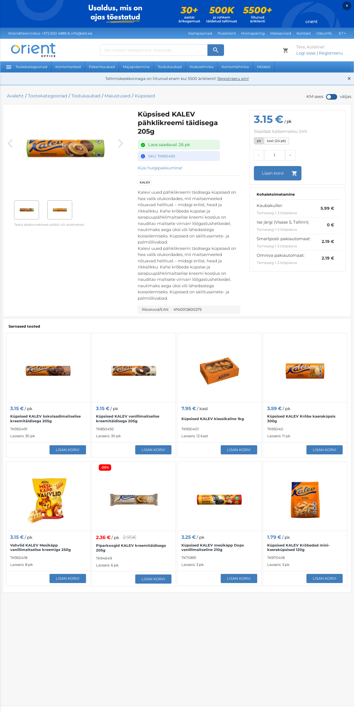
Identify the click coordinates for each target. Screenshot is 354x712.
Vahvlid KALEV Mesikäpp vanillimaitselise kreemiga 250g (40, 547)
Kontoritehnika (235, 66)
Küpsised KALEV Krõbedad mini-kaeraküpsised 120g (298, 547)
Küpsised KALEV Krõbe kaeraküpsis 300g (301, 418)
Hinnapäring (253, 33)
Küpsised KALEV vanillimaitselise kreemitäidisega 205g (127, 418)
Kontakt (303, 33)
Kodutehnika (202, 66)
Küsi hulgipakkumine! (160, 168)
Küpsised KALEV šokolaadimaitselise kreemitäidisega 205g (45, 418)
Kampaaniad (200, 33)
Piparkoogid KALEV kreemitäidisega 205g (131, 548)
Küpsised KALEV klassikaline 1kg (212, 418)
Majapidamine (136, 66)
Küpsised (145, 96)
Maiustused (118, 96)
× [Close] (347, 5)
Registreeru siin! (233, 78)
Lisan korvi (67, 450)
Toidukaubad (170, 66)
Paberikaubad (102, 66)
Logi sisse (306, 53)
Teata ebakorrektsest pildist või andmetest (49, 224)
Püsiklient (227, 33)
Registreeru (331, 53)
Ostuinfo (324, 33)
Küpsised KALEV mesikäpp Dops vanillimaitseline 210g (212, 547)
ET (341, 33)
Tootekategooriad (26, 66)
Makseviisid (280, 33)
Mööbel (263, 66)
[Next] (119, 151)
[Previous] (10, 151)
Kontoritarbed (68, 66)
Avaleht (15, 96)
